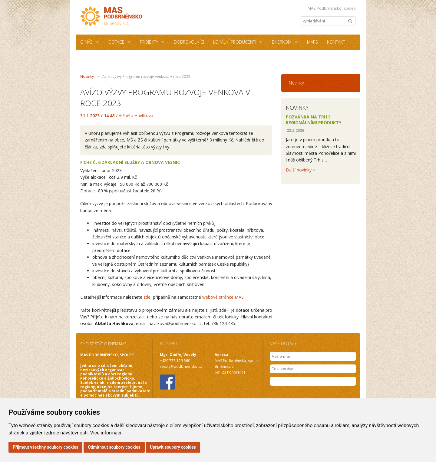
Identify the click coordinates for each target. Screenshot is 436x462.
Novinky (87, 76)
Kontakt (336, 42)
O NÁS (86, 42)
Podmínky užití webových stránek (200, 57)
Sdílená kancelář (99, 57)
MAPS (312, 42)
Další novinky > (300, 170)
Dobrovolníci (189, 42)
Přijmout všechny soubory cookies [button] (45, 447)
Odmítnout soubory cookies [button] (114, 447)
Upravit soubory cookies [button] (173, 447)
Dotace (116, 42)
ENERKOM (282, 42)
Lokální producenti (234, 42)
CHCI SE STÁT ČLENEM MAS (103, 343)
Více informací (105, 433)
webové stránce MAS (223, 297)
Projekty (149, 42)
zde (147, 297)
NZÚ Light (144, 57)
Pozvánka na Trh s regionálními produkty (313, 119)
